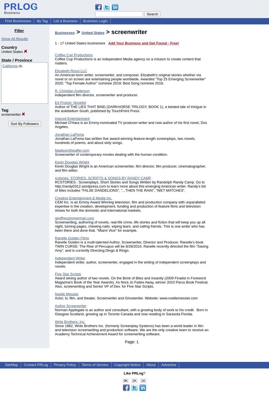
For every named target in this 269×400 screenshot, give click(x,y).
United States (14, 52)
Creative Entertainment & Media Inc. (83, 198)
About (151, 365)
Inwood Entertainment (72, 119)
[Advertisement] (241, 111)
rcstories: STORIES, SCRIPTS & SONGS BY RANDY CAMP (103, 178)
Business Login (95, 21)
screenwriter (13, 114)
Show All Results (14, 39)
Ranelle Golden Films (72, 238)
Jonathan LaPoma (69, 134)
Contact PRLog (36, 365)
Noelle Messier (67, 294)
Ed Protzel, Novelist (70, 103)
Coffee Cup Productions (74, 55)
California (10, 66)
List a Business (65, 21)
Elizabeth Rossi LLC (71, 71)
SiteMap (11, 365)
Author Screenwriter (70, 306)
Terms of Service (95, 365)
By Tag (42, 21)
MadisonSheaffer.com (72, 150)
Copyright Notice (127, 365)
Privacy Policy (65, 365)
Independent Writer (70, 258)
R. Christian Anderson (72, 91)
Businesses (65, 33)
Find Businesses (18, 21)
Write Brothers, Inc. (70, 322)
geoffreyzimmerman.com (74, 218)
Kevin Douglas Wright (72, 162)
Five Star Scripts (68, 274)
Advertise (168, 365)
